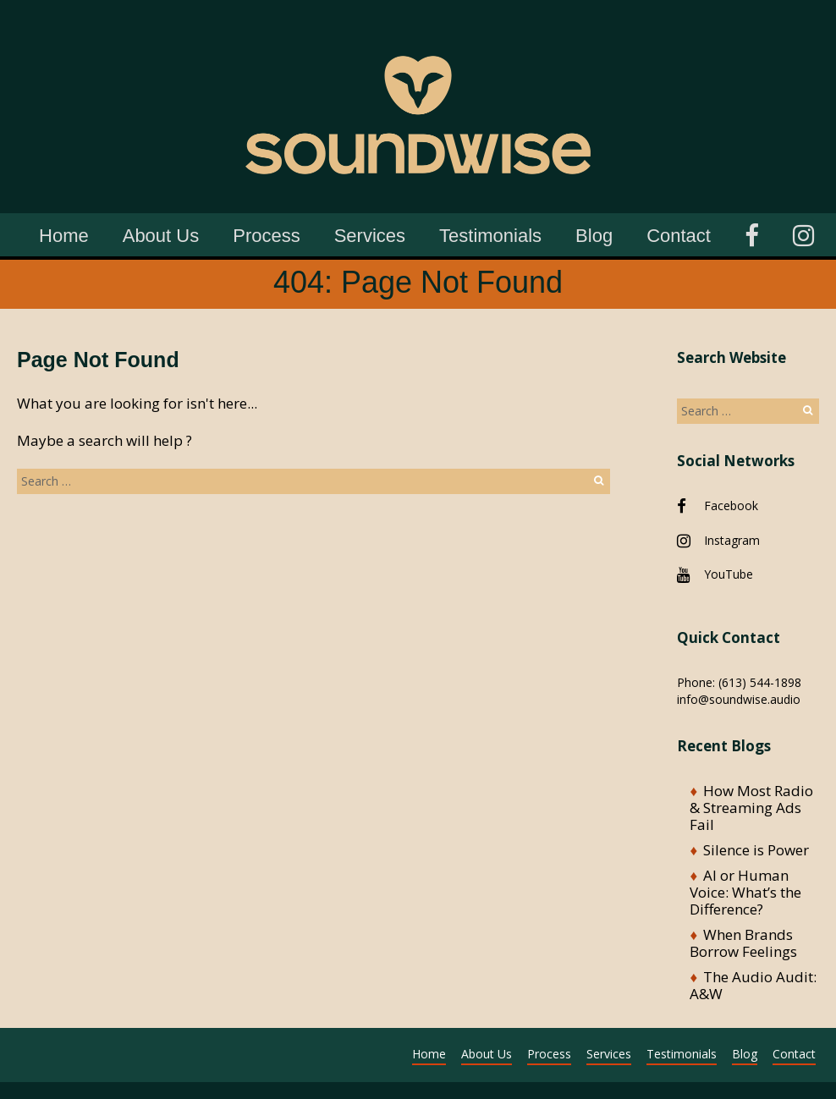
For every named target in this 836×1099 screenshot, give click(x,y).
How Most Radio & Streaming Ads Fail (751, 807)
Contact (678, 235)
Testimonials (490, 235)
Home (64, 235)
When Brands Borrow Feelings (743, 943)
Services (369, 235)
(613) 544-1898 (759, 682)
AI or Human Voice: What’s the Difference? (745, 892)
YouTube (728, 574)
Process (266, 235)
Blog (594, 235)
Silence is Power (756, 850)
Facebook (731, 505)
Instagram (732, 540)
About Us (161, 235)
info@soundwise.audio (738, 699)
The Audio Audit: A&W (753, 985)
